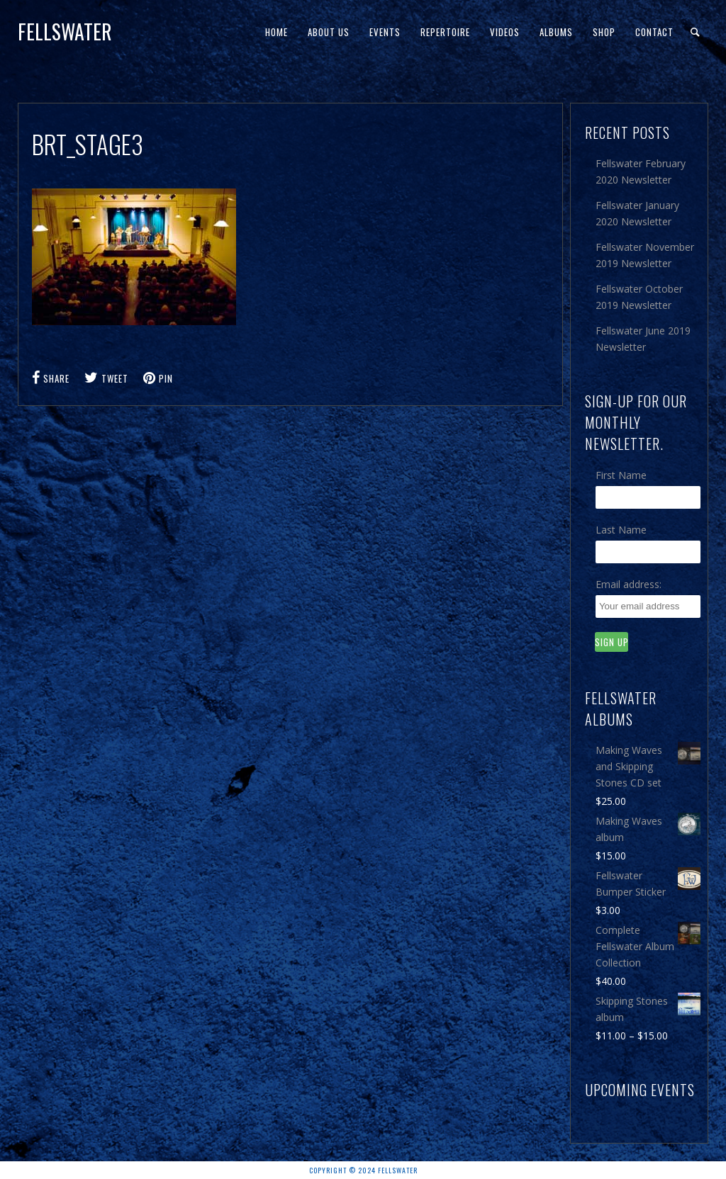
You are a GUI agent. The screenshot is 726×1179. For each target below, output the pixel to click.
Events (385, 32)
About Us (329, 32)
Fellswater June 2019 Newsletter (643, 339)
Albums (556, 32)
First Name (621, 475)
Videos (505, 32)
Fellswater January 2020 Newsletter (637, 213)
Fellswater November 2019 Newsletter (645, 255)
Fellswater (65, 31)
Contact (654, 32)
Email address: (628, 584)
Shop (604, 32)
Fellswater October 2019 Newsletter (639, 297)
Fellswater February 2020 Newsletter (641, 171)
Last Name (621, 529)
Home (276, 32)
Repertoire (445, 32)
